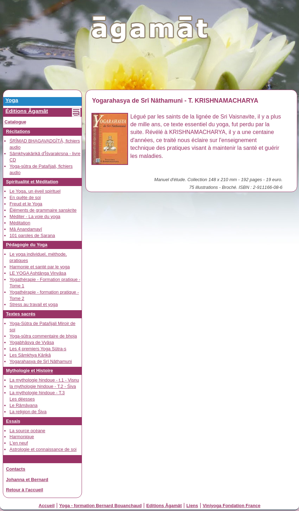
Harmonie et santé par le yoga (39, 266)
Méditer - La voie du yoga (34, 216)
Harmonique (21, 436)
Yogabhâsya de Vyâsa (31, 342)
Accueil (47, 505)
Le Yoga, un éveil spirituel (35, 191)
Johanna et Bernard (27, 479)
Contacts (15, 469)
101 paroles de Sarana (32, 235)
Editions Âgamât (164, 505)
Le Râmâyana (23, 405)
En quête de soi (25, 197)
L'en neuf (18, 443)
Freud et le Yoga (25, 203)
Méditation (19, 222)
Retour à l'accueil (24, 489)
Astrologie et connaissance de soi (43, 449)
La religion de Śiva (27, 411)
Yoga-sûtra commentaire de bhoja (43, 336)
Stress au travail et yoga (33, 304)
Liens (192, 505)
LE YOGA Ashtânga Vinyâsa (37, 273)
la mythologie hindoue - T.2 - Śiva (42, 386)
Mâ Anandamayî (25, 229)
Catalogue (15, 121)
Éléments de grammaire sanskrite (43, 210)
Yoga (11, 100)
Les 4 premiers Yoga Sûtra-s (37, 348)
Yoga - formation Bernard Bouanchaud (100, 505)
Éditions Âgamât (26, 111)
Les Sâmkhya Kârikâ (30, 355)
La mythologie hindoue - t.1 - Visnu (44, 380)
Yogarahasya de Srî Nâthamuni (40, 361)
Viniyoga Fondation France (231, 505)
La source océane (27, 430)
